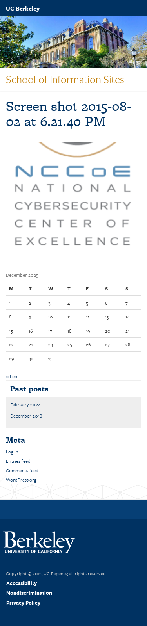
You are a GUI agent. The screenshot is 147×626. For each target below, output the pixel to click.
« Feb (11, 376)
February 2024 (25, 404)
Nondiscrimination (29, 593)
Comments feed (22, 470)
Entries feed (18, 460)
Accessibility (21, 583)
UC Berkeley (23, 8)
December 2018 (26, 415)
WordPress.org (21, 479)
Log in (12, 451)
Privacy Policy (23, 602)
